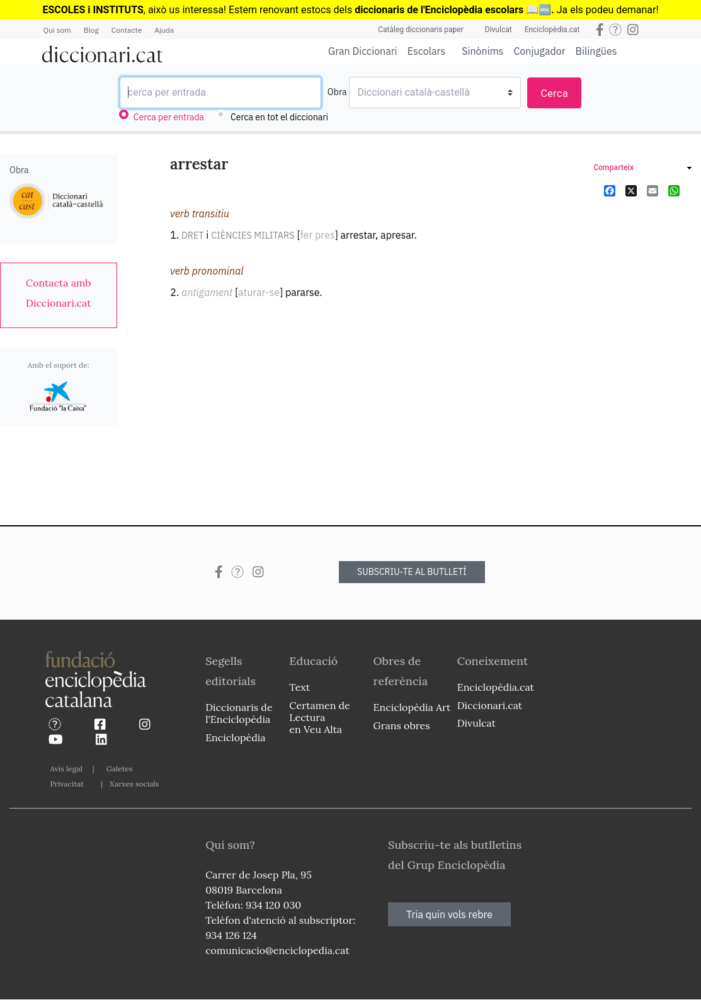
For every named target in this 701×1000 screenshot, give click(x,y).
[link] (58, 293)
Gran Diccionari (362, 51)
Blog (91, 30)
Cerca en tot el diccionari (279, 117)
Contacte (126, 30)
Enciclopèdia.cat (552, 29)
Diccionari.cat (489, 705)
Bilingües (596, 51)
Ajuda (164, 30)
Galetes (119, 768)
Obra (337, 92)
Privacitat (67, 783)
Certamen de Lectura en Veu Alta (319, 717)
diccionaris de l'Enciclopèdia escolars (439, 10)
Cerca (554, 93)
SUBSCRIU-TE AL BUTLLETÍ (412, 571)
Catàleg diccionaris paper (421, 29)
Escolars (426, 51)
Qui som (57, 30)
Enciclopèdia (235, 737)
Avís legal (66, 768)
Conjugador (539, 51)
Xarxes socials (134, 783)
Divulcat (498, 29)
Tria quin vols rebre (449, 914)
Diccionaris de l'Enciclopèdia (238, 713)
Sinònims (482, 51)
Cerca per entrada (169, 117)
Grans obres (401, 725)
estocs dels (328, 10)
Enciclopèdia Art (412, 707)
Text (299, 687)
